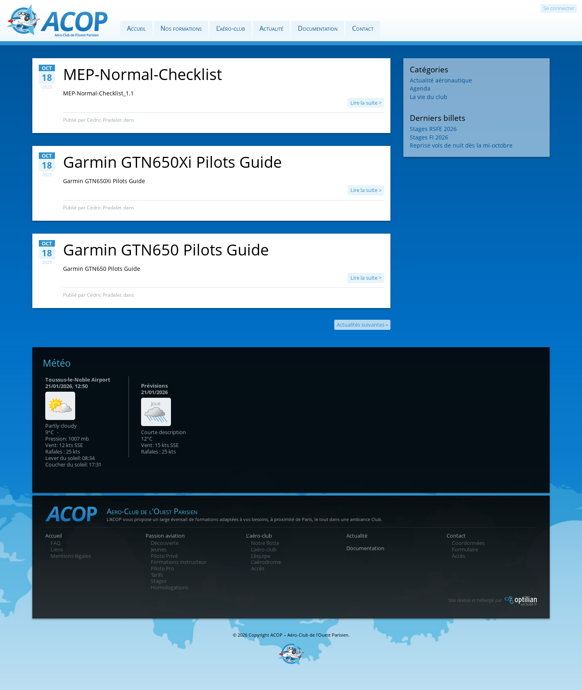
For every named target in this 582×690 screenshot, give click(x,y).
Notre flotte (265, 543)
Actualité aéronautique (441, 80)
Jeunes (159, 549)
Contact (362, 28)
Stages (159, 580)
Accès (257, 568)
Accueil (136, 28)
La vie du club (428, 97)
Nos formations (181, 28)
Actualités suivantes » (362, 324)
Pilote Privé (164, 555)
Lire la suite (363, 102)
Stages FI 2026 (429, 137)
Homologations (169, 587)
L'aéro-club (259, 535)
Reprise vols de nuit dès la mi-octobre (461, 145)
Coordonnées (468, 543)
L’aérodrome (266, 562)
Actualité (271, 28)
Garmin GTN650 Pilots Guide (166, 249)
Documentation (317, 28)
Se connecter (558, 8)
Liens (57, 549)
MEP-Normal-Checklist (142, 73)
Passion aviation (165, 535)
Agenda (420, 88)
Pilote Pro (162, 568)
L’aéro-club (230, 28)
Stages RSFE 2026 (433, 129)
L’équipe (260, 555)
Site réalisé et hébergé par (492, 600)
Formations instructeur (179, 562)
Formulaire (465, 549)
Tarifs (157, 574)
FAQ (56, 543)
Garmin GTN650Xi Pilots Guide (172, 161)
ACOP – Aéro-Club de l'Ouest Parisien (309, 635)
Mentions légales (71, 555)
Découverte (165, 543)
